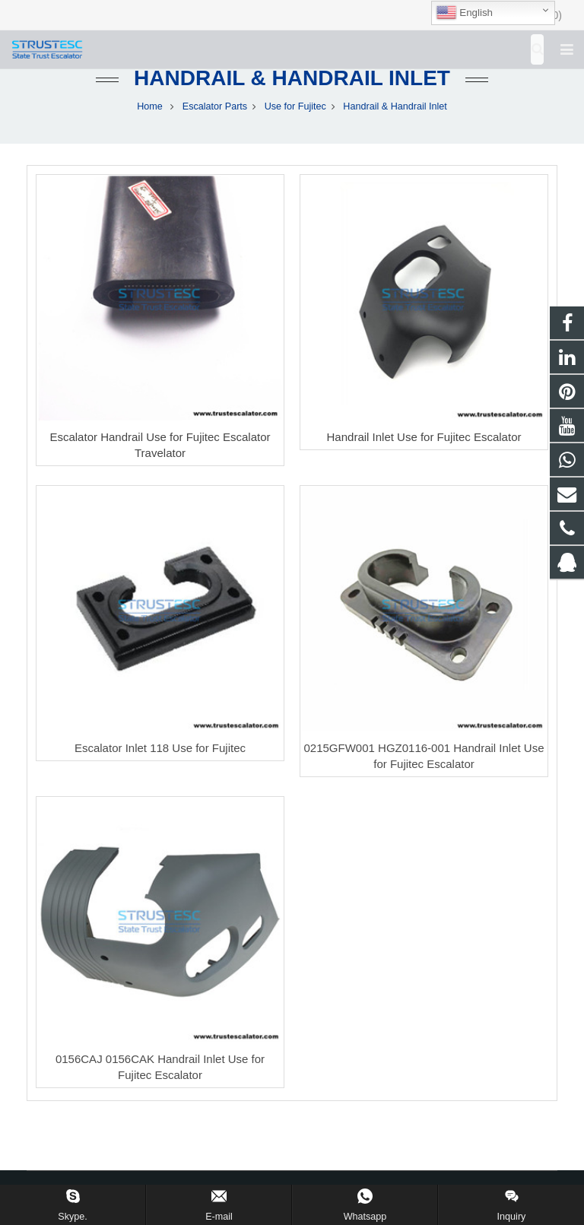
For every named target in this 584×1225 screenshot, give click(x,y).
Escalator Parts (214, 106)
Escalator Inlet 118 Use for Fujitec (160, 747)
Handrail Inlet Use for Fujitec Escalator (424, 436)
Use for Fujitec (295, 106)
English (464, 13)
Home (150, 106)
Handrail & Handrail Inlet (292, 78)
